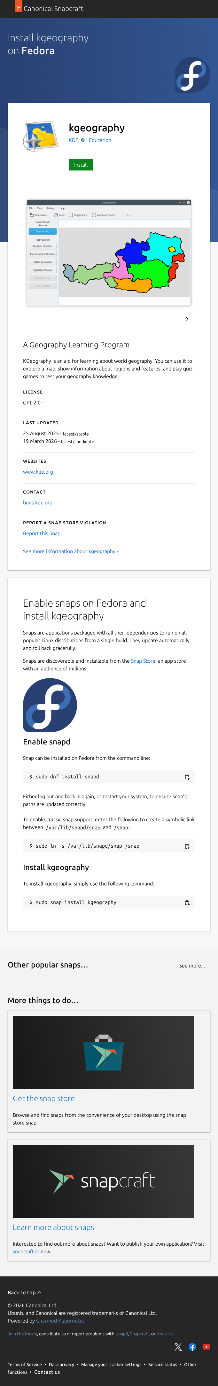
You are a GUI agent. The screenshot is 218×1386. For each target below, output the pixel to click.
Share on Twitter (178, 1347)
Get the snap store (44, 1098)
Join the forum (22, 1333)
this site (164, 1333)
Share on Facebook (192, 1347)
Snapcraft (139, 1333)
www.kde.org (38, 472)
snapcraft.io (26, 1251)
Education (100, 140)
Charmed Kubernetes (60, 1321)
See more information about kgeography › (70, 551)
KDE (74, 140)
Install (81, 165)
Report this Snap (41, 533)
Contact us (47, 1372)
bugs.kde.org (37, 502)
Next (187, 319)
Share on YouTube (206, 1347)
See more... (192, 965)
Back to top (25, 1292)
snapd (122, 1333)
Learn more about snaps (53, 1227)
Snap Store (143, 661)
